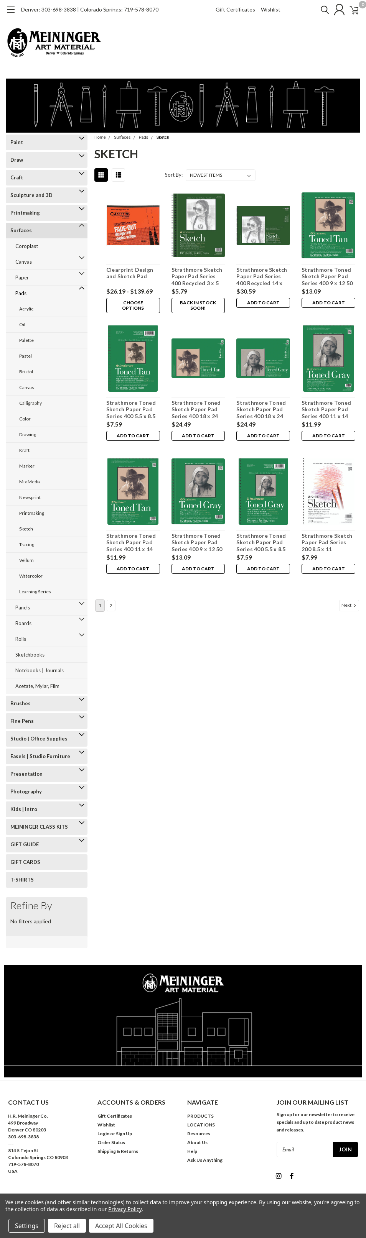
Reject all (67, 1226)
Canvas (23, 262)
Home (100, 137)
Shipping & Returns (117, 1151)
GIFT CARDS (25, 862)
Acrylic (26, 309)
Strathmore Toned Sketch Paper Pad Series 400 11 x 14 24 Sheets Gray (326, 409)
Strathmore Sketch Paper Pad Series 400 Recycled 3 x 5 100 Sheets (196, 276)
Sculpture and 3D (31, 195)
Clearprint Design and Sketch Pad (129, 273)
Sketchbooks (30, 655)
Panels (22, 607)
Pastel (25, 356)
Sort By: (174, 175)
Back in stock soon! (198, 305)
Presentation (26, 774)
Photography (26, 791)
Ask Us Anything (205, 1160)
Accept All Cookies (121, 1226)
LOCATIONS (201, 1125)
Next (349, 605)
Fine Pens (22, 721)
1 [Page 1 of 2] (100, 605)
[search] (315, 9)
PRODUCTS (200, 1116)
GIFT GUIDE (24, 844)
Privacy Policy (125, 1209)
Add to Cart (263, 302)
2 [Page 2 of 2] (111, 605)
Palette (26, 340)
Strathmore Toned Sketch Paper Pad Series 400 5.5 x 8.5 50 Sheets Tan (130, 409)
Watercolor (31, 576)
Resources (198, 1133)
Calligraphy (30, 403)
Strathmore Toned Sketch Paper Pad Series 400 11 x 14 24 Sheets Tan (130, 542)
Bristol (26, 371)
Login (103, 1133)
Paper (22, 277)
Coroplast (26, 246)
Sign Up (124, 1133)
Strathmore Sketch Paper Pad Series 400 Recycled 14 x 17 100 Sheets (263, 276)
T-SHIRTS (22, 880)
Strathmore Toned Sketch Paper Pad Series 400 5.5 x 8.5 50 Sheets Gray (261, 542)
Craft (16, 177)
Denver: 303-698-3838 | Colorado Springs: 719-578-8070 (89, 9)
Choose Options (132, 305)
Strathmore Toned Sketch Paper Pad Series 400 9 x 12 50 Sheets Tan (327, 276)
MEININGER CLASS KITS (39, 827)
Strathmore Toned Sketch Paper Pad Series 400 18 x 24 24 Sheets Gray (261, 409)
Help (192, 1151)
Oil (22, 324)
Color (25, 419)
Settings (26, 1226)
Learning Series (35, 591)
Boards (23, 623)
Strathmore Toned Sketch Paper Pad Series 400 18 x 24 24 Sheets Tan (195, 409)
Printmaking (25, 213)
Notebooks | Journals (39, 670)
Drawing (27, 434)
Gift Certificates (235, 9)
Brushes (20, 703)
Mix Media (30, 481)
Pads (20, 293)
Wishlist (270, 9)
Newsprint (30, 497)
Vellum (26, 560)
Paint (16, 142)
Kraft (24, 450)
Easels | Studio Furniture (40, 756)
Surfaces (21, 230)
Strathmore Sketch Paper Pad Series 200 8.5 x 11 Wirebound (327, 542)
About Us (197, 1142)
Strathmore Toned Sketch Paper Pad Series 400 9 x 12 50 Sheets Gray (196, 542)
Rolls (20, 639)
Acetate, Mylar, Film (37, 686)
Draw (16, 160)
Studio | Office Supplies (39, 739)
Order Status (111, 1142)
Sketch (26, 529)
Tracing (26, 544)
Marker (27, 466)
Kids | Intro (23, 809)
